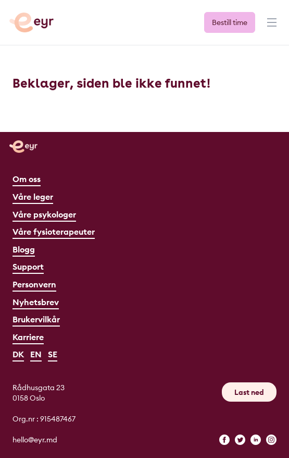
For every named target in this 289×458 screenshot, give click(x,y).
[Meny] (271, 27)
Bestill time (229, 22)
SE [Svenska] (52, 354)
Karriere (28, 337)
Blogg (23, 249)
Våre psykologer (44, 214)
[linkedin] (255, 439)
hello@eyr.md (34, 439)
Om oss (26, 179)
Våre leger (32, 196)
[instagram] (271, 439)
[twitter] (240, 439)
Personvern (34, 284)
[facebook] (224, 439)
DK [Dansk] (18, 354)
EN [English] (36, 354)
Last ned (249, 392)
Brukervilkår (36, 319)
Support (28, 266)
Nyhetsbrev (35, 302)
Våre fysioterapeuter (53, 231)
